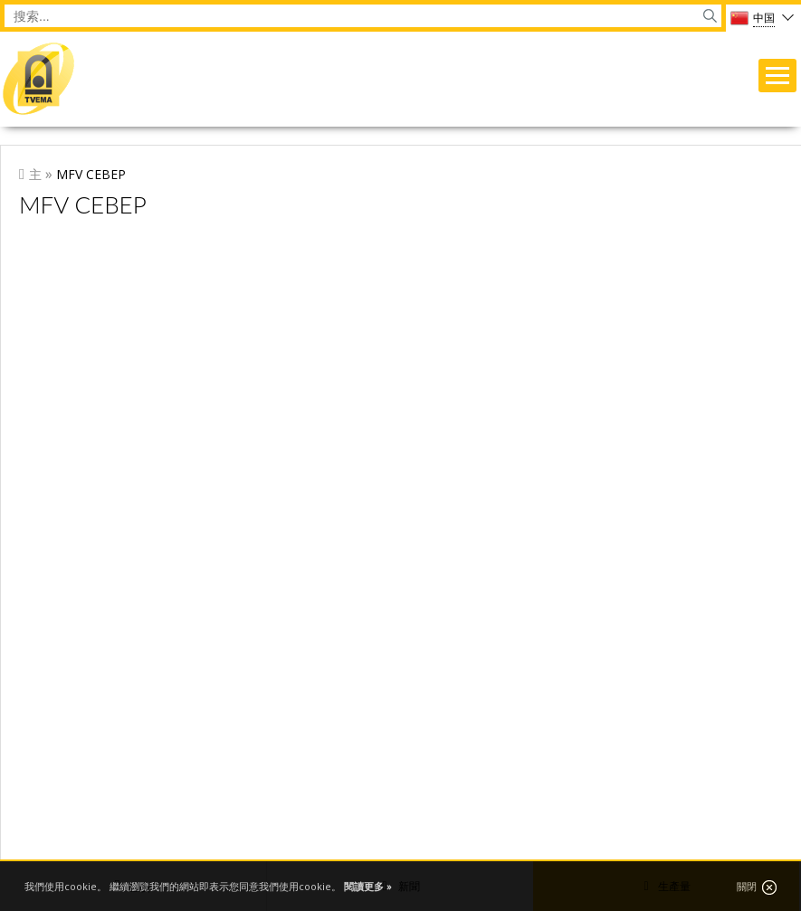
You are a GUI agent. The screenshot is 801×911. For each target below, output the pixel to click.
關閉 (757, 887)
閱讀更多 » (368, 886)
